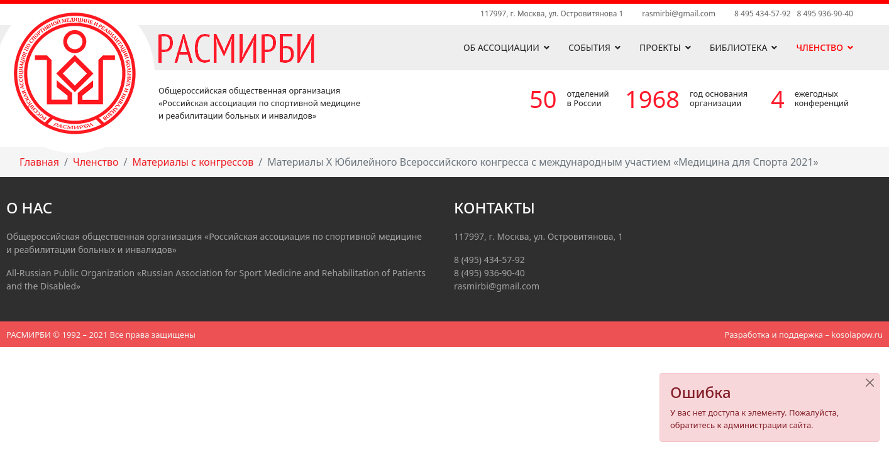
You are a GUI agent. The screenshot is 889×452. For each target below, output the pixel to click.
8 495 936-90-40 (825, 13)
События (589, 47)
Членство (819, 47)
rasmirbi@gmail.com (678, 13)
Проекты (660, 47)
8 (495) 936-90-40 (489, 273)
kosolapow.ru (857, 334)
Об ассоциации (501, 47)
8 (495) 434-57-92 (489, 260)
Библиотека (739, 47)
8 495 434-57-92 (762, 13)
